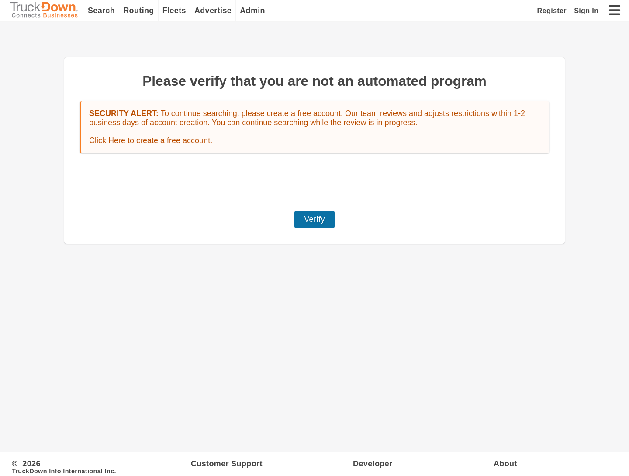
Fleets (174, 10)
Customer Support (227, 463)
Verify (314, 219)
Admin (252, 10)
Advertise (213, 10)
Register (552, 10)
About (505, 463)
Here (116, 140)
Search (101, 10)
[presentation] (314, 182)
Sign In (586, 10)
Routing (138, 10)
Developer (372, 463)
